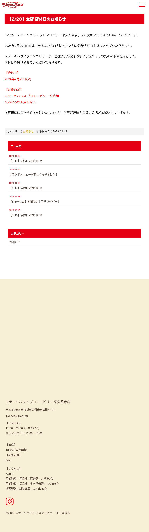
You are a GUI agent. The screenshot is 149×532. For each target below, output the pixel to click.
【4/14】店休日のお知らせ (25, 188)
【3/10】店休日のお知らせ (25, 215)
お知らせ (28, 131)
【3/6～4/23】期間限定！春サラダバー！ (34, 201)
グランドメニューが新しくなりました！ (33, 174)
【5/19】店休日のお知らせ (25, 161)
